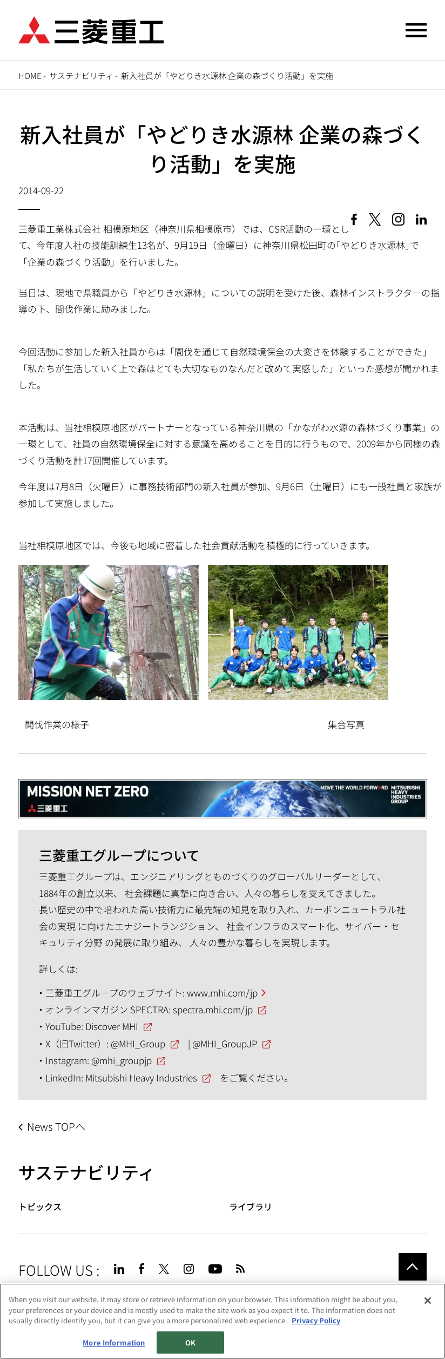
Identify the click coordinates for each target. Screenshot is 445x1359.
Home (30, 75)
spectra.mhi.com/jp (213, 1009)
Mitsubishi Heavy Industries (141, 1077)
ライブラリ (250, 1206)
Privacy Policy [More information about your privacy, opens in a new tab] (316, 1321)
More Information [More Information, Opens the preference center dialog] (114, 1342)
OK (190, 1342)
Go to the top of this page (413, 1267)
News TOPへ (56, 1126)
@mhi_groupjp (121, 1060)
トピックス (40, 1206)
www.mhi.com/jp (222, 992)
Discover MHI (111, 1026)
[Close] (428, 1301)
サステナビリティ (81, 75)
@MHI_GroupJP (224, 1043)
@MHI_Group (138, 1043)
